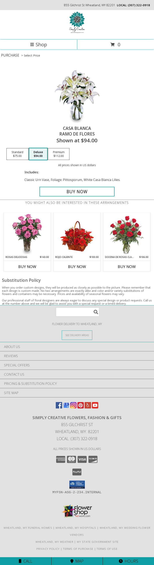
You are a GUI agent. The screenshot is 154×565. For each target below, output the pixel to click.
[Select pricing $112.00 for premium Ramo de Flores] (58, 154)
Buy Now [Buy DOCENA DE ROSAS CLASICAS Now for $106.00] (127, 266)
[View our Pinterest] (80, 407)
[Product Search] (77, 311)
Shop (38, 44)
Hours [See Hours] (128, 561)
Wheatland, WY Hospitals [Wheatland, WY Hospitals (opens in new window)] (76, 528)
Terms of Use (107, 549)
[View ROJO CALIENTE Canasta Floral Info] (77, 234)
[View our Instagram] (73, 407)
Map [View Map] (77, 561)
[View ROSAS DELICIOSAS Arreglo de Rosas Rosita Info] (27, 234)
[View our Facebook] (59, 407)
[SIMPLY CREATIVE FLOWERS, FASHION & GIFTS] (77, 34)
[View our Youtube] (95, 407)
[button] (77, 485)
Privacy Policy (48, 549)
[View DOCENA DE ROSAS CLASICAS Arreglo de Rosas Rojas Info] (127, 234)
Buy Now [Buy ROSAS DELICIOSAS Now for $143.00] (27, 266)
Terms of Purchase (78, 549)
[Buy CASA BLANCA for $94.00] (77, 191)
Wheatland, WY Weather (54, 542)
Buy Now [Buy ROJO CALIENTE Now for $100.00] (77, 266)
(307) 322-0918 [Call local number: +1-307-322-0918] (139, 5)
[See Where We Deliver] (77, 335)
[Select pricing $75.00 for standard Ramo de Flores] (17, 154)
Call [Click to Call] (25, 561)
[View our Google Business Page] (66, 407)
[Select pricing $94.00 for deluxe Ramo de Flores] (38, 154)
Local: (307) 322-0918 (77, 438)
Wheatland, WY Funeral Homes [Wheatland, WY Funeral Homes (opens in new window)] (28, 528)
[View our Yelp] (88, 407)
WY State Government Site (98, 542)
